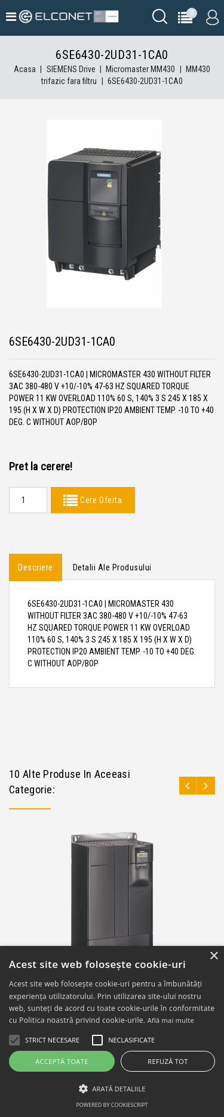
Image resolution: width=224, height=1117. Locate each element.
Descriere (35, 567)
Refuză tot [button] (168, 1061)
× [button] (213, 956)
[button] (112, 1088)
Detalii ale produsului (112, 567)
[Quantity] (28, 500)
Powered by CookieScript (112, 1105)
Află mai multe (171, 1020)
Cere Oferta (100, 500)
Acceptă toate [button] (61, 1061)
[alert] (112, 1031)
